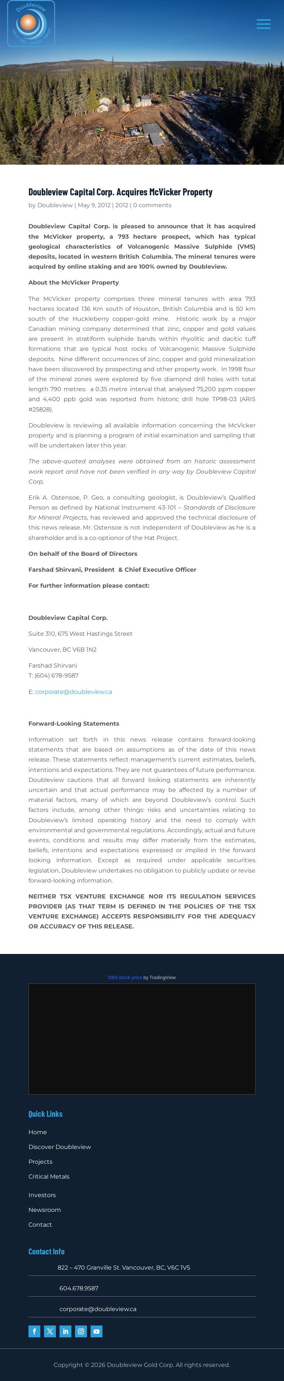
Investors (42, 1195)
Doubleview (55, 205)
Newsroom (44, 1209)
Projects (40, 1161)
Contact (40, 1224)
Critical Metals (49, 1176)
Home (37, 1132)
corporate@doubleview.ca (73, 691)
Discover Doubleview (59, 1146)
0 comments (152, 205)
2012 (121, 205)
